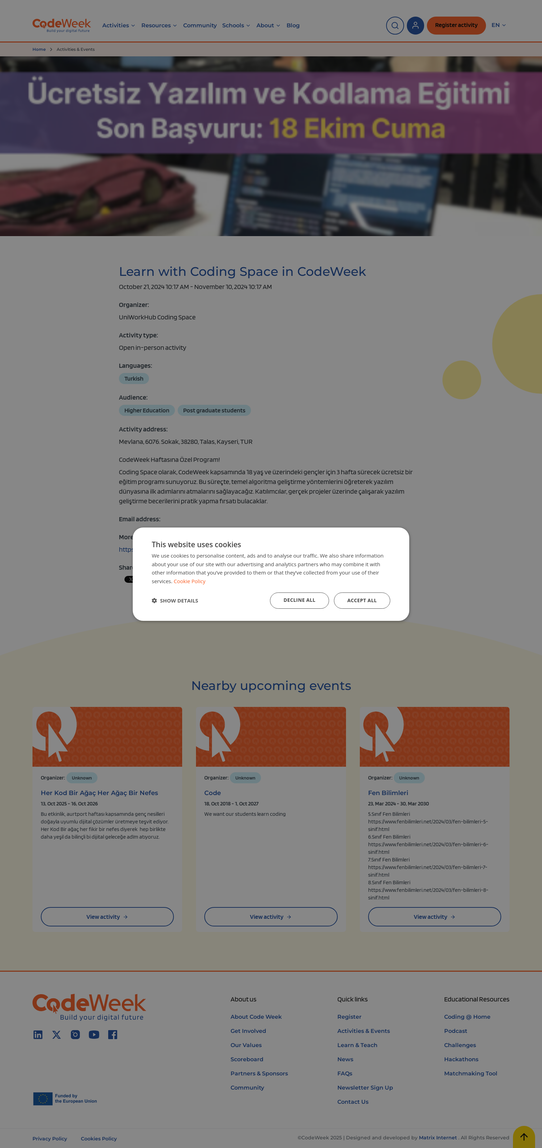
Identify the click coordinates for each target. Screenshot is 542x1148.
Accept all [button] (362, 600)
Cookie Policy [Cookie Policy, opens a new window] (190, 581)
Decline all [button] (299, 600)
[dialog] (271, 573)
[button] (175, 600)
